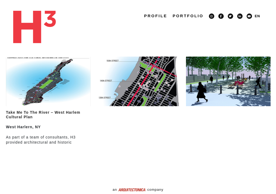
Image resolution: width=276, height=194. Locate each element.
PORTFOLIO (187, 15)
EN (257, 16)
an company (138, 190)
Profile (155, 15)
